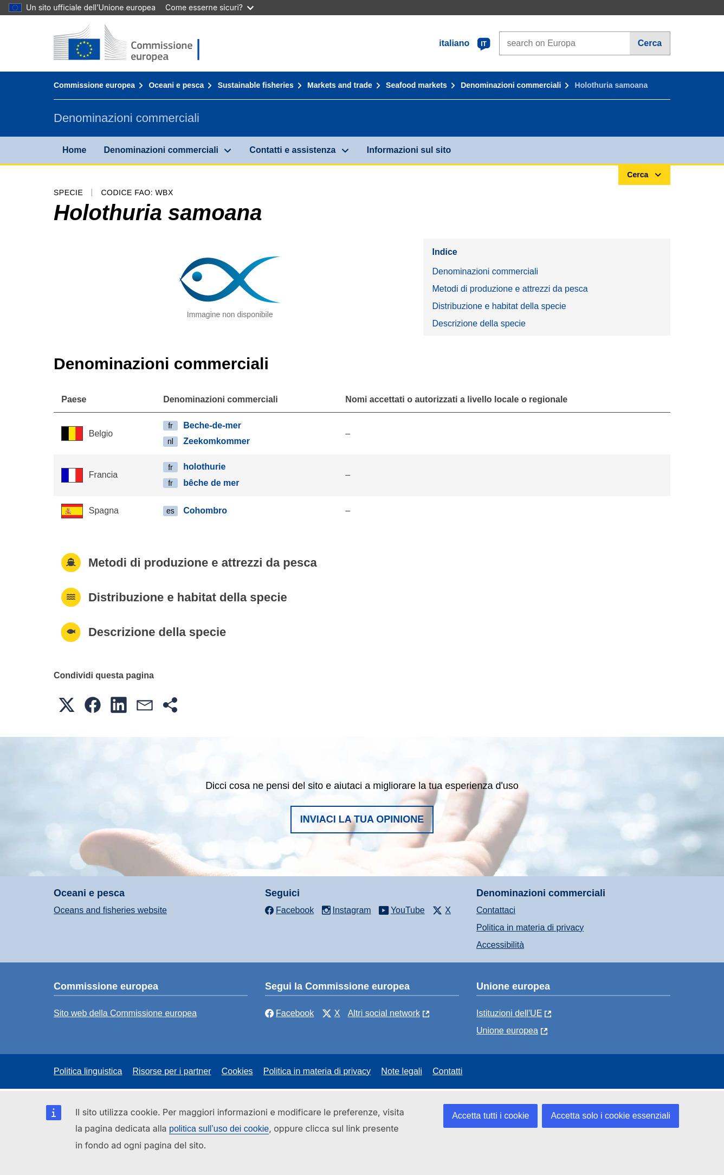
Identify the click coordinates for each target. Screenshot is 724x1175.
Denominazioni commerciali (511, 85)
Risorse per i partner (172, 1071)
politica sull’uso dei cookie (219, 1128)
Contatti (447, 1071)
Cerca (650, 43)
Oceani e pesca (176, 85)
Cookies (237, 1071)
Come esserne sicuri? (209, 7)
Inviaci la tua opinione (362, 819)
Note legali (401, 1071)
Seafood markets (416, 85)
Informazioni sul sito (409, 150)
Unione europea (507, 1030)
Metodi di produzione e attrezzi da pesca (509, 288)
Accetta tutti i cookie (490, 1115)
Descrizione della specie (479, 323)
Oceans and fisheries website (110, 910)
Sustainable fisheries (256, 85)
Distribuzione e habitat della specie (499, 306)
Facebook (289, 1013)
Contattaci (495, 910)
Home (74, 150)
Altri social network (384, 1013)
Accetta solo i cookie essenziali (610, 1115)
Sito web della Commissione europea (125, 1013)
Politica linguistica (88, 1071)
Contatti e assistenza (292, 150)
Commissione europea (94, 85)
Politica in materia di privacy (530, 927)
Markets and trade (339, 85)
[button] (66, 705)
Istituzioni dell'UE (509, 1013)
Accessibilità (500, 944)
